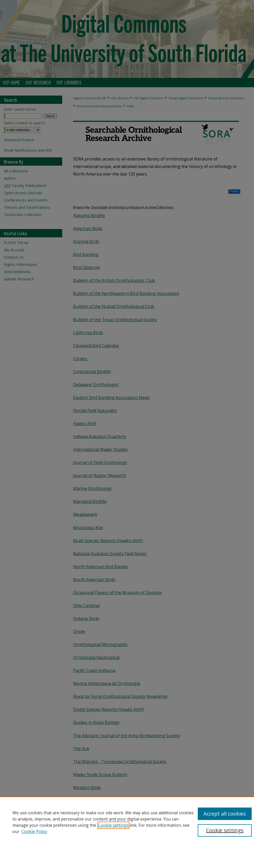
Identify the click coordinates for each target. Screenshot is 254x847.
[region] (127, 822)
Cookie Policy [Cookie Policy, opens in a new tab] (34, 831)
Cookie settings (113, 825)
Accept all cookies (224, 813)
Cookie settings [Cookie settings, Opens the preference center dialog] (225, 830)
